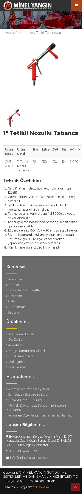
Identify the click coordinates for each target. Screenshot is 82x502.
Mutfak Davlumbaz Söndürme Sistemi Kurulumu (36, 408)
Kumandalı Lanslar (21, 334)
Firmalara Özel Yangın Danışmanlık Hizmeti (39, 415)
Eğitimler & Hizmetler (23, 290)
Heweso (42, 487)
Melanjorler (15, 362)
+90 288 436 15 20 (23, 451)
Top (75, 487)
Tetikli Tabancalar (19, 356)
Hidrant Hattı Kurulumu (24, 400)
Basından (14, 296)
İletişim (12, 312)
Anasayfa (11, 33)
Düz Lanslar (16, 367)
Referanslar (15, 307)
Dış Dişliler (14, 340)
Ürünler (26, 33)
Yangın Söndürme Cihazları (27, 351)
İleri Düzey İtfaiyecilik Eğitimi (28, 394)
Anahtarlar (14, 345)
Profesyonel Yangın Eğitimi (27, 389)
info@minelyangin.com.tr (29, 458)
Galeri (11, 301)
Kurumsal (14, 279)
